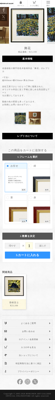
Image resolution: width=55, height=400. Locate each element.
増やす (12, 245)
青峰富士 (14, 302)
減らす (42, 245)
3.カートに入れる (27, 255)
